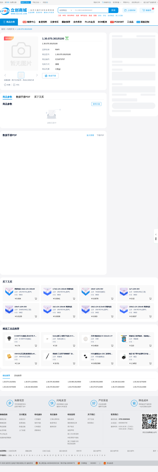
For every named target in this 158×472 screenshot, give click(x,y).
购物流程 (3, 423)
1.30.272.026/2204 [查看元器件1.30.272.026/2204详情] (117, 387)
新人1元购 (119, 15)
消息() (45, 2)
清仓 (104, 15)
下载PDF (100, 135)
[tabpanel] (79, 386)
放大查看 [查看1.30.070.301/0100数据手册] (90, 135)
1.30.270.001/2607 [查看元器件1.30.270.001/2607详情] (74, 387)
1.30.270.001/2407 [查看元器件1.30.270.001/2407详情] (52, 387)
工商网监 (84, 463)
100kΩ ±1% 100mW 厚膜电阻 (139, 307)
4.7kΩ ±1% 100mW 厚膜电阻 (63, 289)
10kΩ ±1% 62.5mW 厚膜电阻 (101, 307)
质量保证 (37, 430)
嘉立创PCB (114, 451)
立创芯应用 (12, 451)
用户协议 (71, 426)
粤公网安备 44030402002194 (49, 463)
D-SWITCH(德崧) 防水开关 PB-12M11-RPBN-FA (31, 336)
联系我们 (91, 423)
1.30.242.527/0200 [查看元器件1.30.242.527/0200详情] (139, 382)
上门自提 (22, 430)
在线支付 (22, 419)
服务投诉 (53, 426)
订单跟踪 (37, 426)
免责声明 (71, 430)
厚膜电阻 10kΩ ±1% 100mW (24, 289)
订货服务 (37, 419)
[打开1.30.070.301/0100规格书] (50, 75)
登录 (7, 2)
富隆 (95, 15)
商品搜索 (3, 426)
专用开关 (10, 29)
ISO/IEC (93, 463)
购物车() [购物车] (106, 2)
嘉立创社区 (63, 451)
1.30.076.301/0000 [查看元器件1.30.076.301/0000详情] (52, 382)
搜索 (113, 10)
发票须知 (22, 423)
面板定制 (28, 451)
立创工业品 (46, 451)
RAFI (57, 49)
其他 (10, 455)
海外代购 (37, 423)
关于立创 (91, 419)
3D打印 (79, 451)
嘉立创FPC (97, 451)
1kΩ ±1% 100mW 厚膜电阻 (62, 307)
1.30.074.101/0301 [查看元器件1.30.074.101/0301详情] (9, 382)
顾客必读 (3, 419)
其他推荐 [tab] (18, 375)
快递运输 (22, 426)
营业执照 (110, 463)
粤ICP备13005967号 (67, 463)
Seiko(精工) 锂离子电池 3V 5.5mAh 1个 (67, 336)
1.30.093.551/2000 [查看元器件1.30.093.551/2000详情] (96, 382)
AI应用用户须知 (73, 438)
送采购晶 (111, 15)
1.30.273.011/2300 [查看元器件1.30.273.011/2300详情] (139, 387)
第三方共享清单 (73, 434)
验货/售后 (53, 423)
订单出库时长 (55, 419)
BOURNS (70, 15)
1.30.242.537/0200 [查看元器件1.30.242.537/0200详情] (9, 387)
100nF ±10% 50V (97, 289)
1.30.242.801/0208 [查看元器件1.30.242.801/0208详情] (31, 387)
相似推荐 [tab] (6, 375)
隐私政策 (71, 419)
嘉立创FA (130, 451)
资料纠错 (96, 104)
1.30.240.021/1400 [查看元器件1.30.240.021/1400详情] (117, 382)
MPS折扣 (84, 15)
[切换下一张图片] (36, 75)
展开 (155, 451)
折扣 (99, 15)
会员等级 (3, 430)
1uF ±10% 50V (134, 289)
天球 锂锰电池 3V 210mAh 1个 (102, 336)
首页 (3, 29)
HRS (64, 15)
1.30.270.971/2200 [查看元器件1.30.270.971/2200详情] (96, 387)
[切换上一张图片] (5, 75)
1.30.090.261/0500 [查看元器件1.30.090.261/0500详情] (74, 382)
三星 (59, 15)
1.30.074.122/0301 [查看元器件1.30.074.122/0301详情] (31, 382)
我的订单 (97, 2)
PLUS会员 (3, 434)
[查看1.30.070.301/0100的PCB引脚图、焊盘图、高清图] (21, 53)
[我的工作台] (26, 2)
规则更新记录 (72, 423)
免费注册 (13, 2)
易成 (90, 15)
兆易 (77, 15)
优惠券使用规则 (5, 438)
